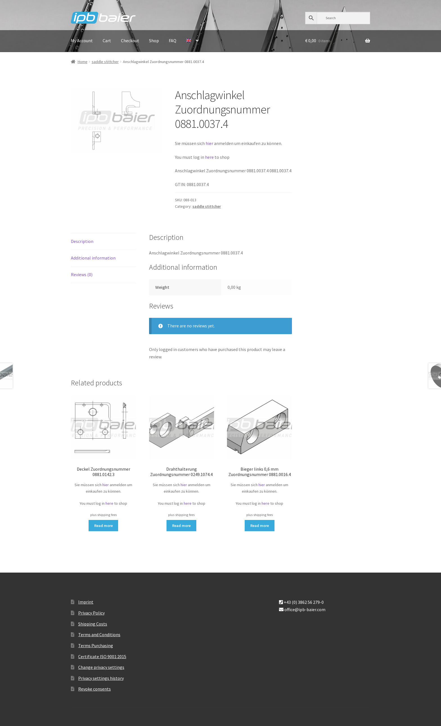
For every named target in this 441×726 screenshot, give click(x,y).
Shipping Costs (92, 624)
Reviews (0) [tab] (82, 274)
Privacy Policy (91, 613)
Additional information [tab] (93, 258)
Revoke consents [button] (94, 689)
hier (209, 143)
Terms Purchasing (95, 645)
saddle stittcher (105, 61)
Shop (154, 40)
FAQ (172, 40)
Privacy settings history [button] (101, 678)
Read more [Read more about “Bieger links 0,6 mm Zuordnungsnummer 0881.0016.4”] (259, 525)
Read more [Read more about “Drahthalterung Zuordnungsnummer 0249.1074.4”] (181, 525)
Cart (107, 40)
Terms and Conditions (99, 634)
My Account (82, 40)
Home (82, 61)
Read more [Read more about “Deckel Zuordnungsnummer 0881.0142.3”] (103, 525)
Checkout (130, 40)
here (210, 157)
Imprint (85, 602)
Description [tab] (82, 241)
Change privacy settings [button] (101, 667)
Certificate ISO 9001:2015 (102, 656)
